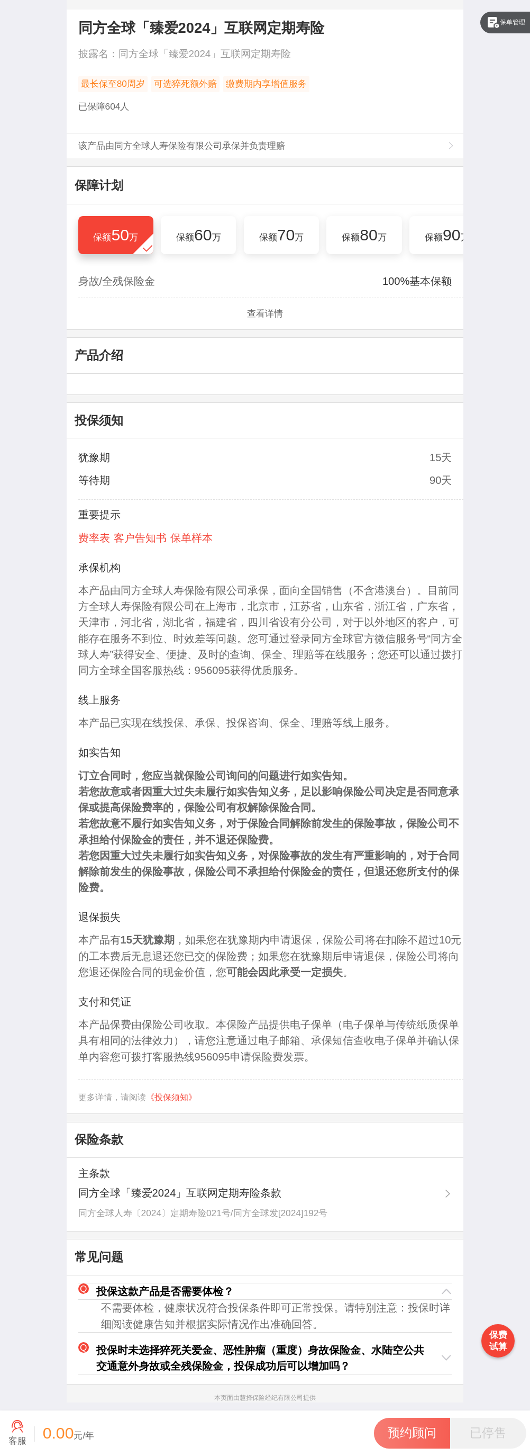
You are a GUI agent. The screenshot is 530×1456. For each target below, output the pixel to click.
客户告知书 (140, 538)
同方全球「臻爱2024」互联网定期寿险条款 (180, 1193)
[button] (265, 1291)
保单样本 (191, 538)
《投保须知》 (171, 1097)
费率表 (94, 538)
